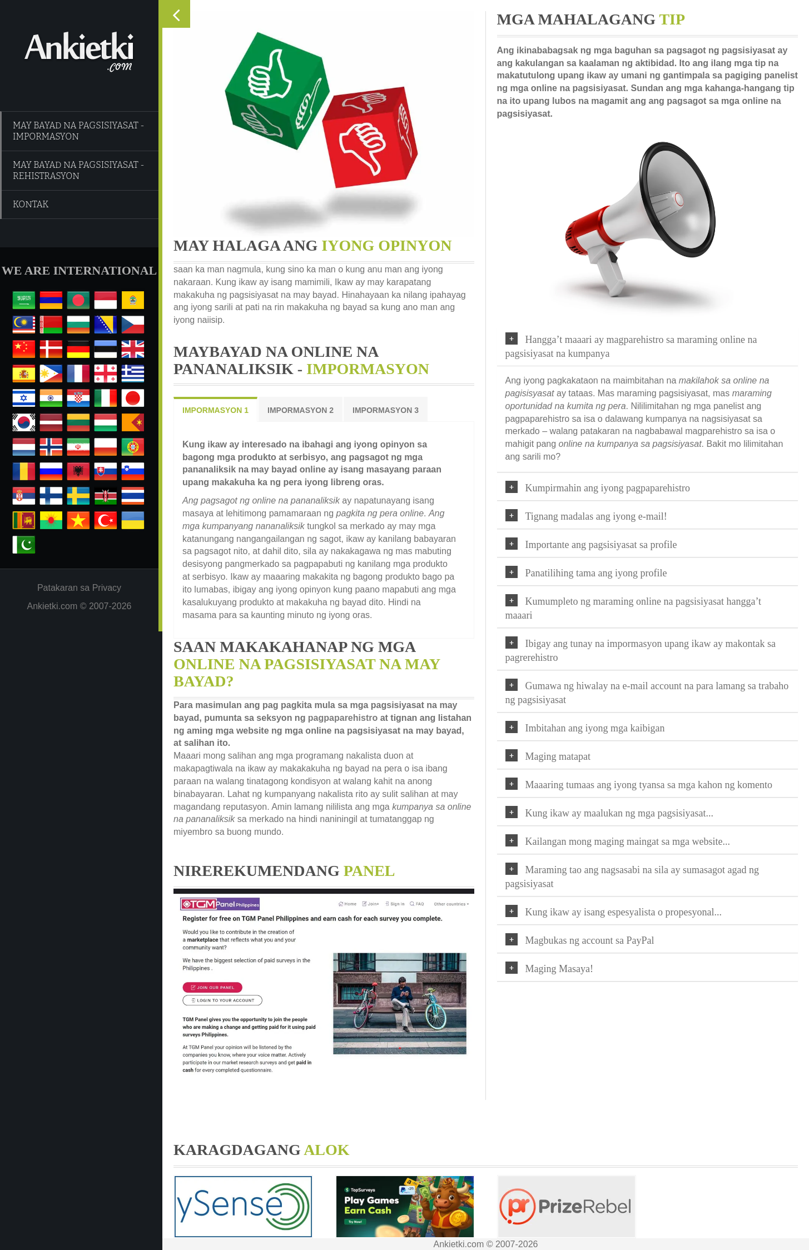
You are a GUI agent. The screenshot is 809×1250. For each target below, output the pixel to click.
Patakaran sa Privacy (79, 587)
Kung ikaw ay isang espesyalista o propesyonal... (626, 912)
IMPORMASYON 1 (213, 410)
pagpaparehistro (340, 718)
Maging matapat (560, 756)
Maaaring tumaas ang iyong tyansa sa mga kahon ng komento (651, 784)
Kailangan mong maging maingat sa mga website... (630, 841)
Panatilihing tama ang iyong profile (599, 573)
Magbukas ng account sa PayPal (592, 940)
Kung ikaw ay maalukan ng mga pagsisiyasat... (622, 813)
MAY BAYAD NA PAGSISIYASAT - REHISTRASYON (79, 170)
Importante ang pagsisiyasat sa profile (604, 544)
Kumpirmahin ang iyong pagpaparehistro (610, 488)
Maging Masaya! (562, 968)
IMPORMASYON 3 (383, 410)
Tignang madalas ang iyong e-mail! (599, 516)
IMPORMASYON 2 (298, 410)
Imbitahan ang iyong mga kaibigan (598, 728)
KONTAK (31, 204)
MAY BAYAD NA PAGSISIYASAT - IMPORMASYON (79, 131)
